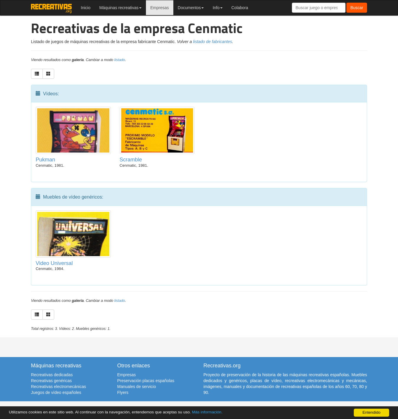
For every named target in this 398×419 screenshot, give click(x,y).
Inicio (86, 7)
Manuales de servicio (136, 386)
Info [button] (217, 7)
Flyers (123, 392)
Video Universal (54, 263)
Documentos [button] (191, 7)
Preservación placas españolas (146, 380)
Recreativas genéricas (51, 380)
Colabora (239, 7)
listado (119, 60)
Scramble (131, 160)
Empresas (159, 7)
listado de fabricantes (212, 41)
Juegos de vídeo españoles (56, 392)
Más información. (207, 412)
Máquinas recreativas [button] (120, 7)
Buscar (356, 7)
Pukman (45, 160)
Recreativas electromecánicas (58, 386)
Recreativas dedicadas (52, 374)
